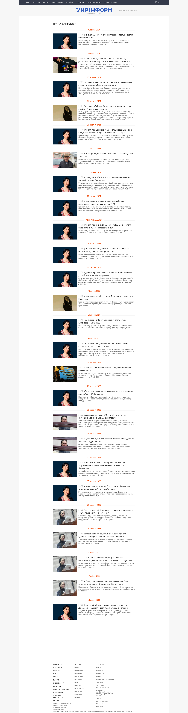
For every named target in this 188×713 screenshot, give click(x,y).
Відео (55, 676)
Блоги (55, 679)
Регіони (77, 684)
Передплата (100, 673)
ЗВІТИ (98, 697)
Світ (76, 682)
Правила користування (104, 679)
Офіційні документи (61, 694)
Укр (158, 2)
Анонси (114, 2)
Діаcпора (78, 693)
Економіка (78, 676)
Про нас (99, 667)
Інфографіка (58, 682)
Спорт (77, 696)
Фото (55, 673)
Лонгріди (56, 685)
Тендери (99, 682)
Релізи (106, 2)
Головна (36, 2)
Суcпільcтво (79, 687)
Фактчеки (78, 679)
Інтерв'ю (56, 670)
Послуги (45, 2)
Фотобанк (69, 2)
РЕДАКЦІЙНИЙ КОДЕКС (104, 700)
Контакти (99, 670)
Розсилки (99, 703)
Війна (77, 667)
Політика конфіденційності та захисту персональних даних (103, 691)
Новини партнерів (94, 2)
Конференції (58, 691)
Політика (78, 673)
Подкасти (57, 664)
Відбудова (78, 670)
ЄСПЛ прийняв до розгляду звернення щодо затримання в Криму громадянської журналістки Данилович (101, 465)
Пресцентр (80, 2)
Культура (78, 690)
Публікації (57, 667)
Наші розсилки (57, 2)
